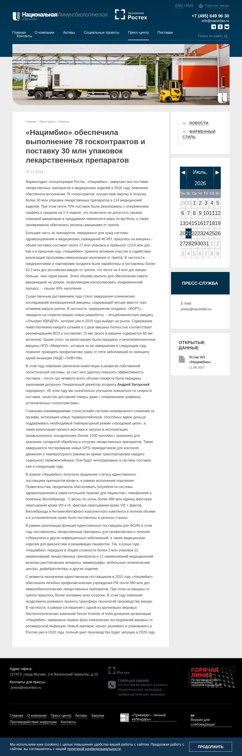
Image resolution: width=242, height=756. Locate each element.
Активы (69, 32)
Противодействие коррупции (33, 722)
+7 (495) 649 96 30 (210, 16)
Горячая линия (217, 5)
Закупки (97, 715)
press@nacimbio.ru (196, 309)
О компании (44, 32)
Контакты (24, 36)
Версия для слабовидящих (203, 722)
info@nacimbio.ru (215, 21)
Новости (63, 121)
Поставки (165, 32)
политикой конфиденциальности (94, 749)
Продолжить (210, 747)
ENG (179, 5)
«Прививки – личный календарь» (149, 717)
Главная (19, 32)
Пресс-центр (138, 32)
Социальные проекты (101, 32)
